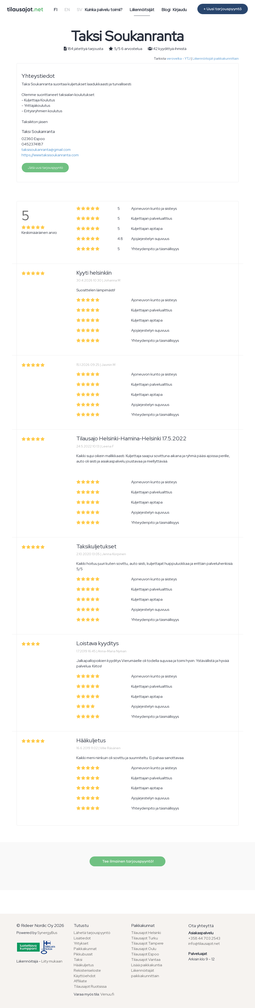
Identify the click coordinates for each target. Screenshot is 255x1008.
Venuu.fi (107, 994)
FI (55, 9)
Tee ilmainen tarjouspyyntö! (127, 861)
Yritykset (81, 943)
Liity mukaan (51, 961)
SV (79, 9)
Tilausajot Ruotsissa (90, 986)
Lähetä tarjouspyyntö (92, 932)
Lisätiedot (82, 938)
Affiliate (80, 981)
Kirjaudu (180, 9)
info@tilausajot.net (204, 943)
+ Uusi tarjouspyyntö (222, 9)
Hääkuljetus (84, 965)
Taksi (78, 959)
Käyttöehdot (84, 975)
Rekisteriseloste (87, 970)
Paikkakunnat (85, 948)
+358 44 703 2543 (204, 938)
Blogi (165, 9)
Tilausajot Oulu (143, 948)
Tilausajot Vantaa (145, 959)
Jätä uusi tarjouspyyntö (45, 167)
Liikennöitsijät (142, 9)
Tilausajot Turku (144, 938)
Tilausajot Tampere (147, 943)
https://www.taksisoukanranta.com (50, 155)
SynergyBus (47, 932)
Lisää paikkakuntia (146, 965)
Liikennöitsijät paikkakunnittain (215, 58)
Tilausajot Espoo (145, 954)
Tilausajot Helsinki (146, 932)
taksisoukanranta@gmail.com (46, 149)
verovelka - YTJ (178, 58)
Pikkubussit (83, 954)
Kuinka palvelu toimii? (103, 9)
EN (67, 9)
